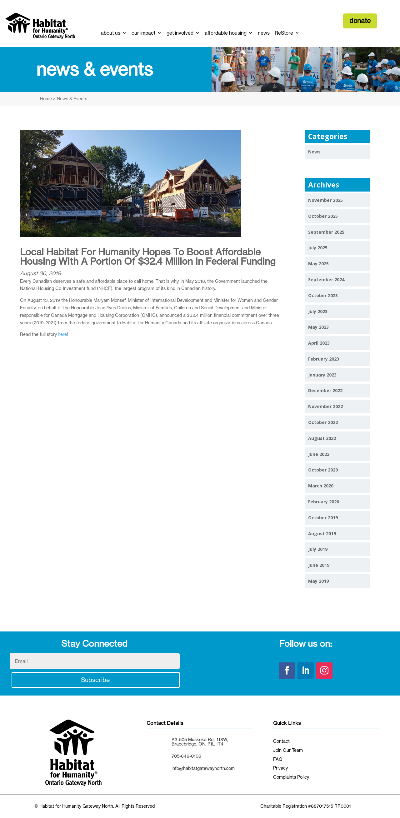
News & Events (71, 98)
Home (46, 98)
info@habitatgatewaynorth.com (203, 768)
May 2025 (318, 264)
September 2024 (326, 279)
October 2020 (323, 470)
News (314, 152)
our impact (143, 33)
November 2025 (325, 200)
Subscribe (95, 680)
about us (110, 33)
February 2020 (323, 502)
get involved (180, 33)
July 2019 (318, 549)
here (62, 334)
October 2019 (323, 518)
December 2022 (325, 390)
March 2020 (320, 486)
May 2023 (318, 327)
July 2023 (318, 311)
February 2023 (323, 359)
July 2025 (318, 248)
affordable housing (226, 33)
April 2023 (319, 343)
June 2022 (318, 454)
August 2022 (322, 438)
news (264, 33)
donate (360, 21)
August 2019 (322, 533)
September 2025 (326, 232)
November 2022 (325, 406)
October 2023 (323, 295)
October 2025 (323, 216)
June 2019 (318, 565)
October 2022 (323, 422)
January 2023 (322, 375)
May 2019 (318, 581)
